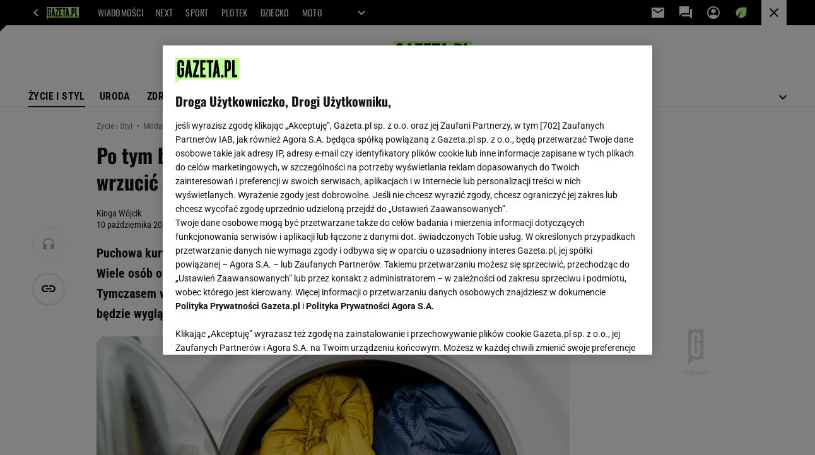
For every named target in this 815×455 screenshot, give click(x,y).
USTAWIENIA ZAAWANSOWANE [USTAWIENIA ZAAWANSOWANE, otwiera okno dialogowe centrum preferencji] (258, 329)
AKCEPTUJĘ (596, 330)
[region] (407, 200)
